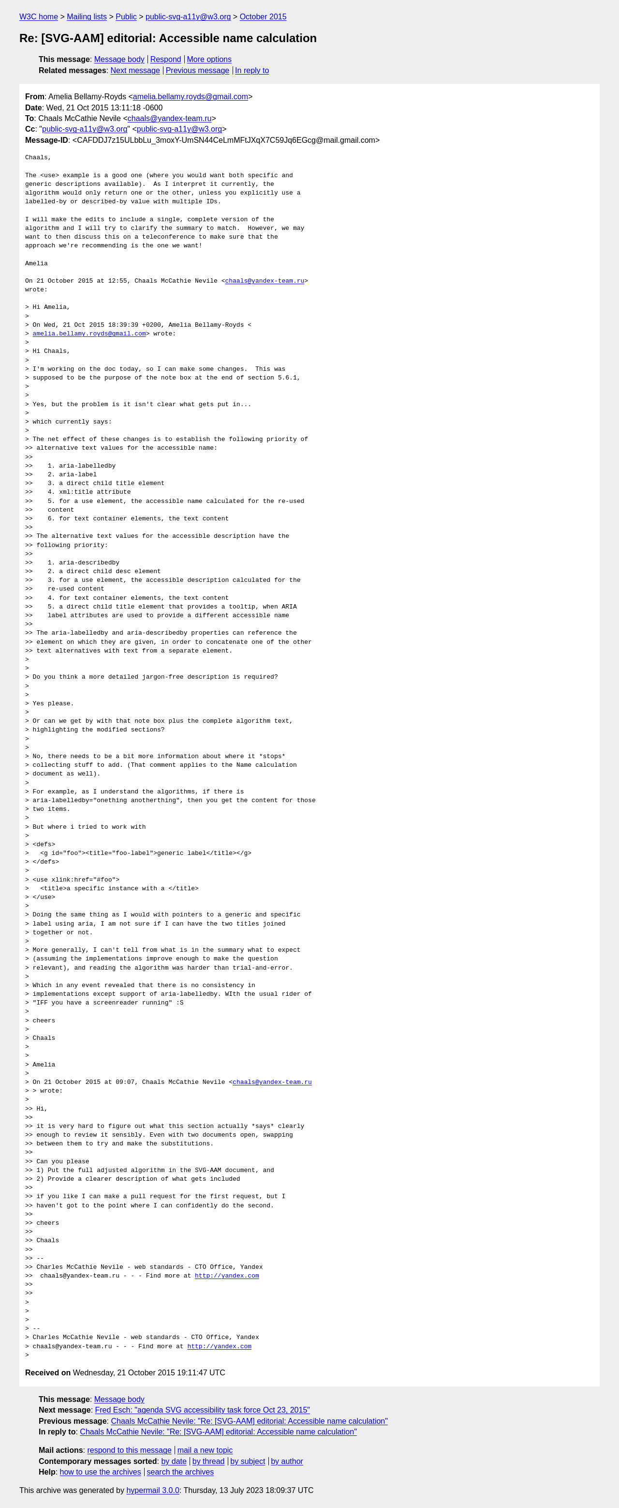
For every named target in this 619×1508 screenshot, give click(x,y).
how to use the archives (100, 1472)
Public (126, 17)
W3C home (38, 17)
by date (173, 1461)
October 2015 (263, 17)
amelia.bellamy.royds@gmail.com (190, 96)
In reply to (252, 70)
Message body (119, 59)
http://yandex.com (227, 1276)
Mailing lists (87, 17)
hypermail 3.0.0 (152, 1490)
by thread (208, 1461)
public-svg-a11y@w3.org (188, 17)
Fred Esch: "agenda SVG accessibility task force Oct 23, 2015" (202, 1410)
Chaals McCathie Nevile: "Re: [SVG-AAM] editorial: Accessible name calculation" (249, 1421)
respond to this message (129, 1450)
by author (287, 1461)
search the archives (180, 1472)
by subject (247, 1461)
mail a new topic (205, 1450)
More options (209, 59)
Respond (165, 59)
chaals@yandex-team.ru (170, 118)
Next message (135, 70)
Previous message (198, 70)
